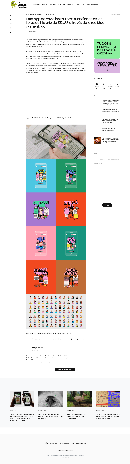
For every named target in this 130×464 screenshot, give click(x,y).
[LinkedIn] (117, 86)
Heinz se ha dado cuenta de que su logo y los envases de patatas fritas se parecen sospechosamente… (110, 140)
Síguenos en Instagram (110, 160)
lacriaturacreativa (106, 158)
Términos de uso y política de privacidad (73, 443)
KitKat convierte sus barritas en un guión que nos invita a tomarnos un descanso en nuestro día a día (111, 102)
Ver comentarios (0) (65, 369)
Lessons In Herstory (47, 52)
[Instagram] (110, 86)
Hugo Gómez (32, 31)
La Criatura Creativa (65, 451)
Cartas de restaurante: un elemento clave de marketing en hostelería (110, 111)
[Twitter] (103, 86)
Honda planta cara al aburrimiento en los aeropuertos (108, 130)
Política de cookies (50, 443)
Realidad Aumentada (37, 14)
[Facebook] (97, 86)
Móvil (28, 14)
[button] (115, 4)
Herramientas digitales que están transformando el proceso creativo (110, 120)
